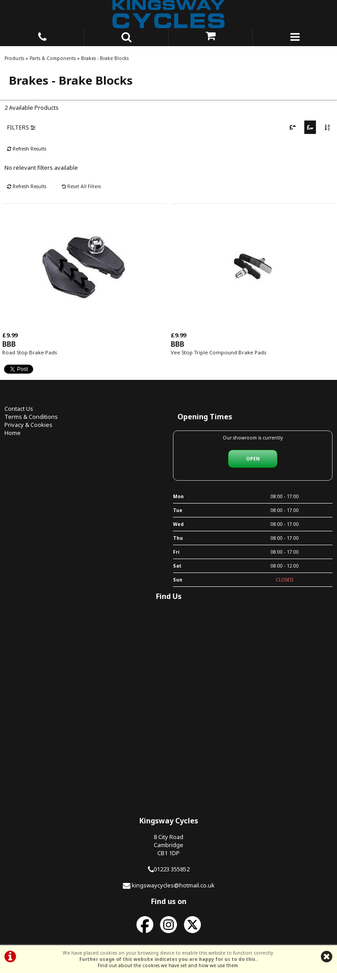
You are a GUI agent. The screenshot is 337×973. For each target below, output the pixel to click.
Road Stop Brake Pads (29, 352)
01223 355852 (172, 869)
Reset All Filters (81, 186)
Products (14, 58)
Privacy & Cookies (28, 425)
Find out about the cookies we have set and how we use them (168, 965)
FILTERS (21, 127)
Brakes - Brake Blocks (105, 58)
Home (12, 433)
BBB (9, 344)
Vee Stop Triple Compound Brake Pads (218, 352)
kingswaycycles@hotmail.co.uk (173, 885)
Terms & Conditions (31, 417)
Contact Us (18, 409)
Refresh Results (26, 149)
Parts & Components (53, 58)
